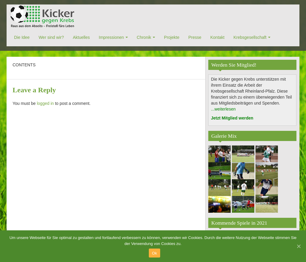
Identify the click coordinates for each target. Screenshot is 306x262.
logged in (45, 103)
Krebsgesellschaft (250, 37)
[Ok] (299, 246)
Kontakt (217, 37)
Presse (194, 37)
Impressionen (111, 37)
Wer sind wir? (51, 37)
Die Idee (22, 37)
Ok (154, 253)
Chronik (144, 37)
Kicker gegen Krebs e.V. (43, 16)
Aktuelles (81, 37)
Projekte (171, 37)
